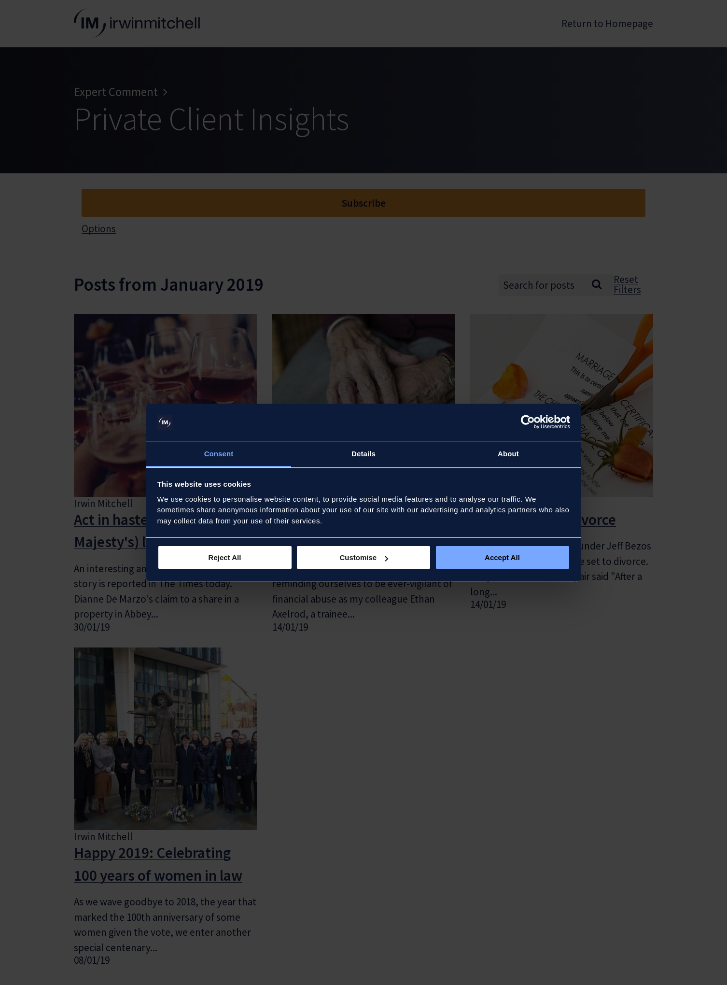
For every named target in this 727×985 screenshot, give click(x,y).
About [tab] (508, 454)
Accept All (502, 557)
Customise (363, 557)
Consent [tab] (219, 454)
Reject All (225, 557)
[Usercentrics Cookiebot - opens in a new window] (528, 422)
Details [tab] (363, 454)
